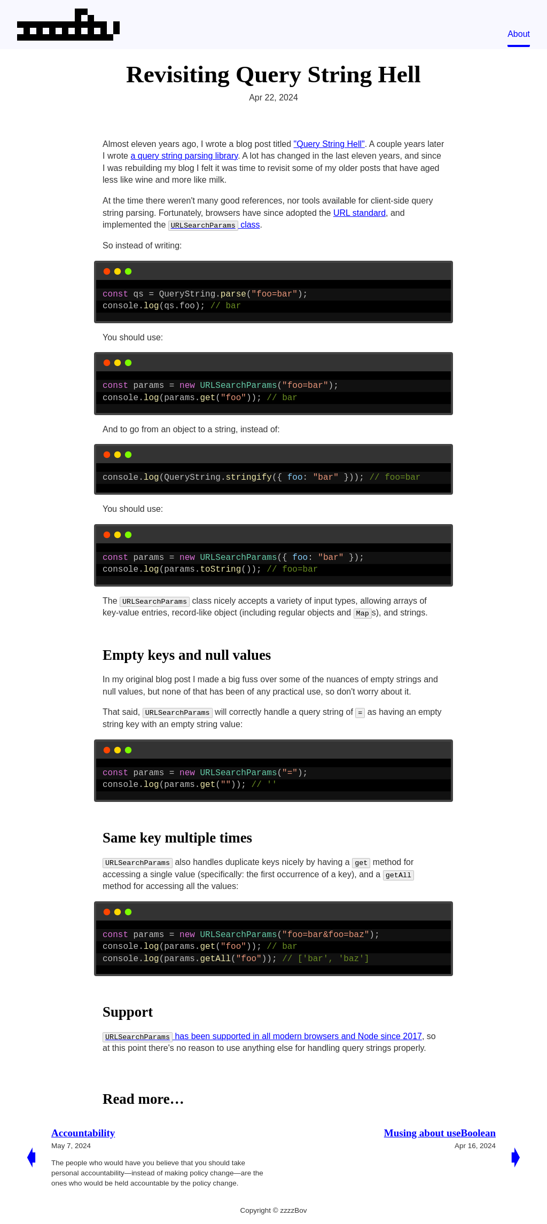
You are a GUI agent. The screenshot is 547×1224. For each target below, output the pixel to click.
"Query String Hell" (329, 144)
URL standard (359, 212)
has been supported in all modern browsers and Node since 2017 (262, 1036)
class (214, 224)
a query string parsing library (184, 155)
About (518, 33)
